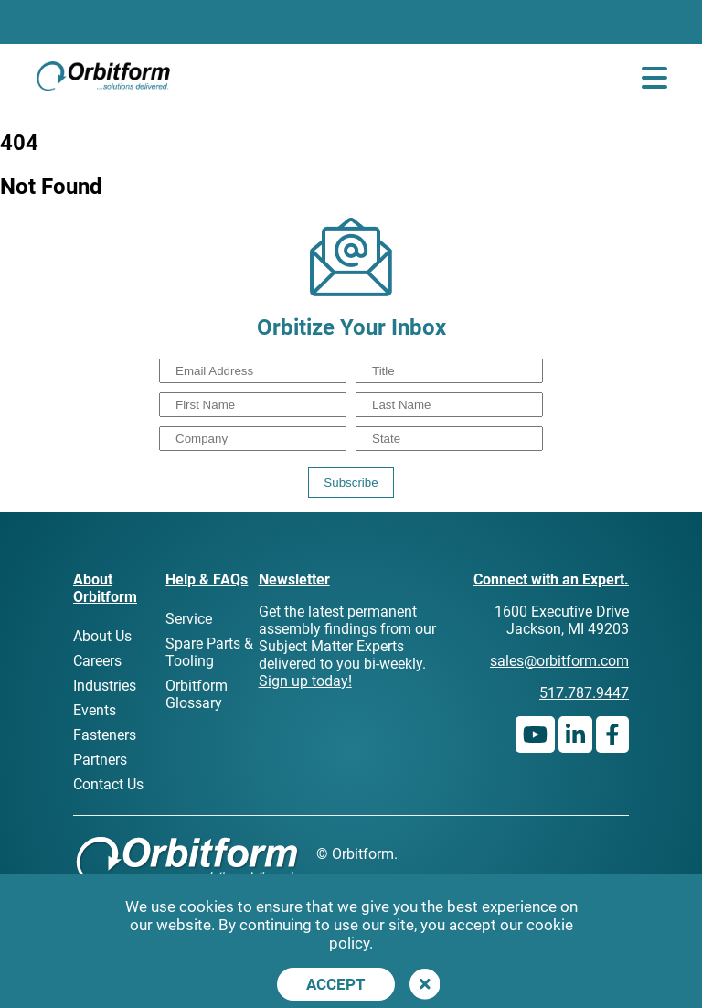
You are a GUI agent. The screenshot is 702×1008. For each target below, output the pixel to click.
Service (188, 618)
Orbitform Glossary (196, 694)
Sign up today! (305, 681)
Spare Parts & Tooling (209, 652)
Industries (104, 685)
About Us (102, 636)
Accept (336, 984)
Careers (97, 661)
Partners (100, 759)
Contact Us (108, 784)
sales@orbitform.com (559, 661)
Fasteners (104, 735)
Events (94, 710)
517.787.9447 (584, 693)
